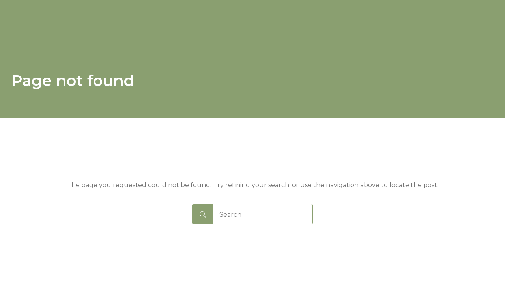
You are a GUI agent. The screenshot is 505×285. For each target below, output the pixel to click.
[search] (203, 214)
